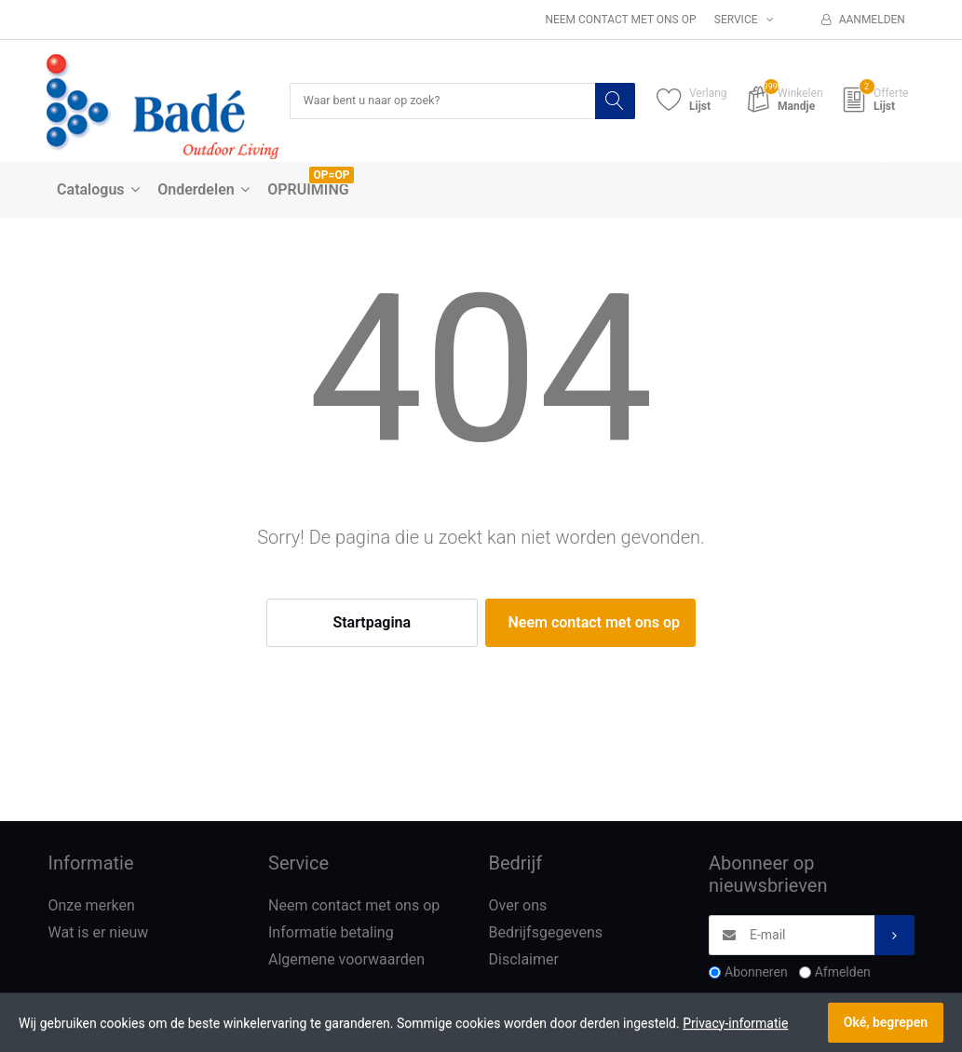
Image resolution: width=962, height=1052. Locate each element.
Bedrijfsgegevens (546, 934)
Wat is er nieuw (98, 934)
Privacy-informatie (735, 1023)
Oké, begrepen (886, 1022)
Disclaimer (524, 960)
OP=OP (332, 175)
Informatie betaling (331, 934)
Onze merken (91, 907)
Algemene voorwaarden (346, 960)
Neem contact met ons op (620, 19)
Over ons (518, 907)
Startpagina (371, 624)
